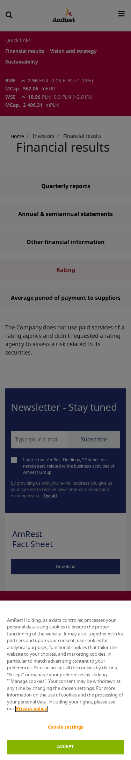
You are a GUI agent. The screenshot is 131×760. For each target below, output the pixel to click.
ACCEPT (65, 747)
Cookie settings (65, 727)
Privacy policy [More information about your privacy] (31, 709)
